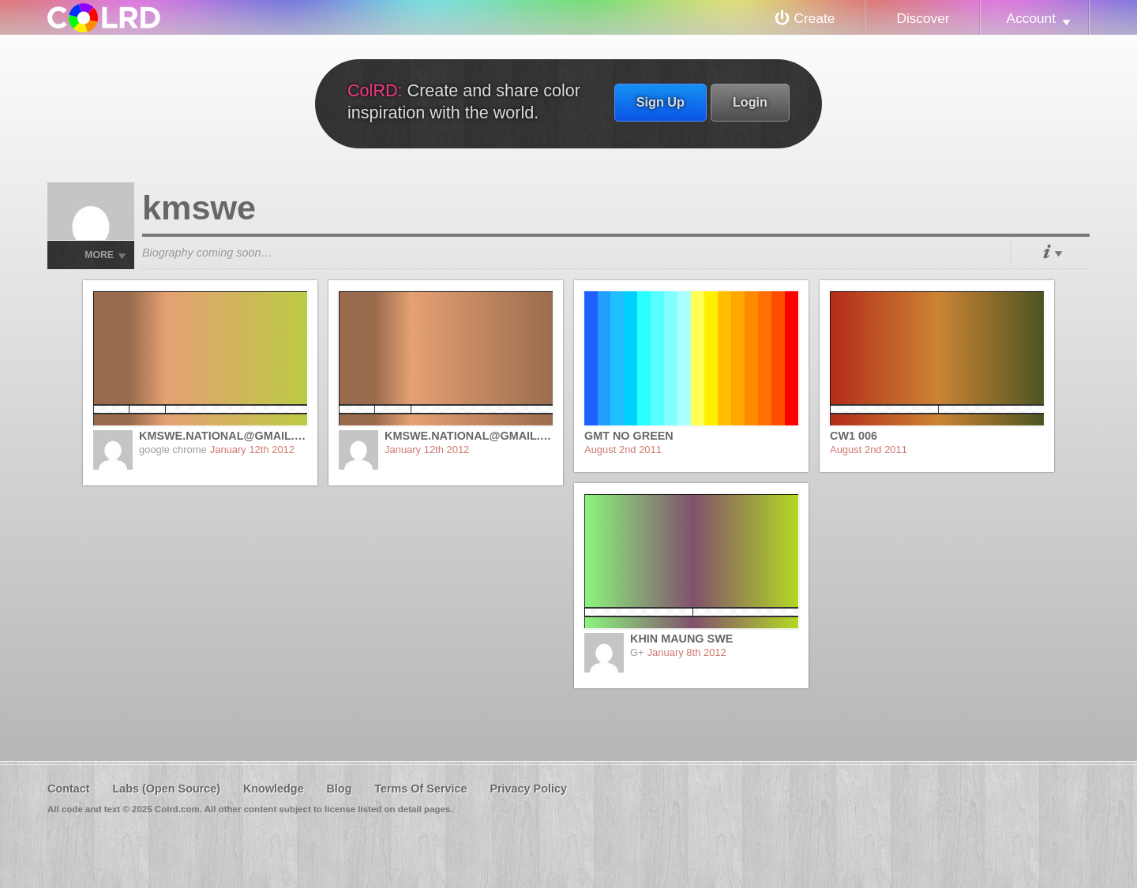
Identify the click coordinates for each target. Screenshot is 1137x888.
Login (750, 102)
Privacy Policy (528, 788)
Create (814, 18)
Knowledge (273, 788)
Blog (338, 788)
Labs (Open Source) (166, 788)
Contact (68, 788)
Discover (922, 18)
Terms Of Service (420, 788)
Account (1031, 18)
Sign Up (660, 102)
